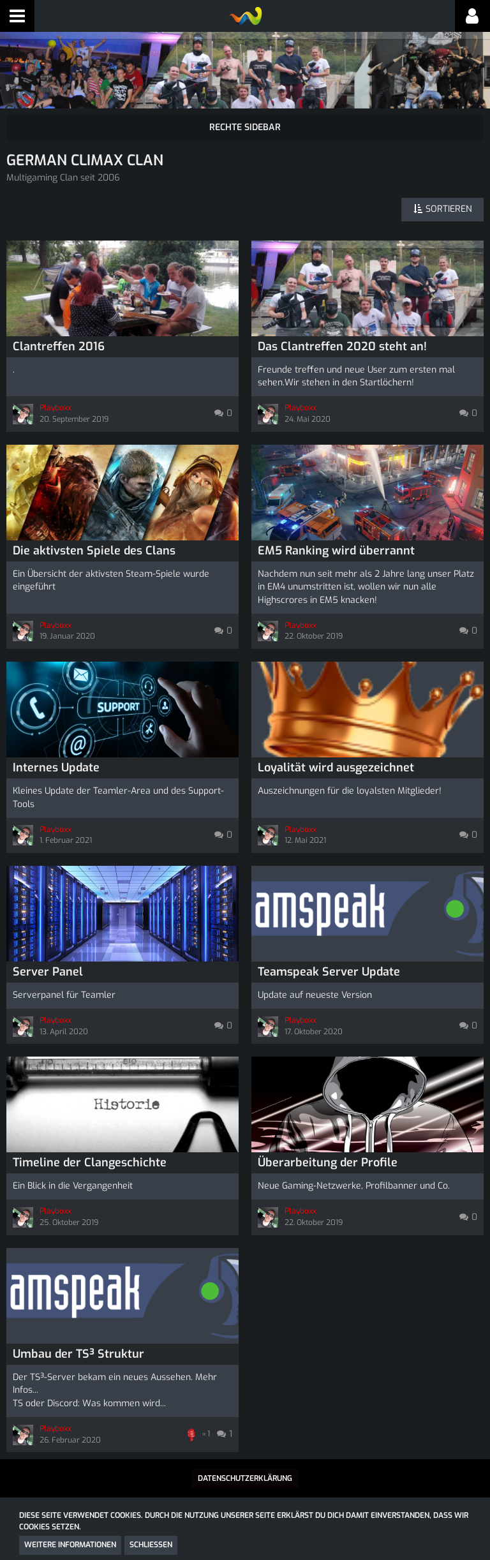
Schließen (151, 1545)
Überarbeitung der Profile (327, 1162)
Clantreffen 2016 (59, 346)
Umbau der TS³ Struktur (78, 1354)
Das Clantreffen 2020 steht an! (342, 346)
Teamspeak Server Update (329, 971)
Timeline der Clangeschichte (90, 1162)
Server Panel (48, 971)
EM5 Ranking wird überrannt (336, 550)
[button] (17, 16)
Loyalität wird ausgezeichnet (336, 767)
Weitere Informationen (70, 1545)
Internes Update (56, 767)
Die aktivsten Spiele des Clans (94, 550)
